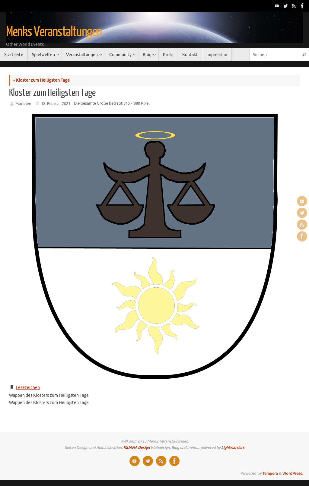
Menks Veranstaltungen (54, 31)
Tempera (270, 473)
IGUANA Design (136, 447)
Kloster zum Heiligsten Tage (41, 80)
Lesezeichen (28, 387)
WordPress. (292, 473)
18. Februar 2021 (55, 103)
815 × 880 (131, 103)
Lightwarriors (232, 447)
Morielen (23, 103)
